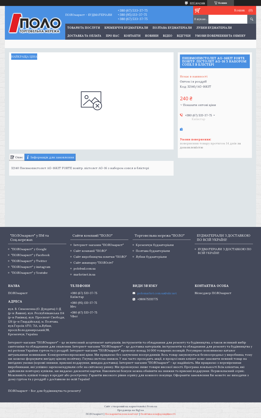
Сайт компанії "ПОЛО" (90, 251)
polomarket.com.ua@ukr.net (157, 293)
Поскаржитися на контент (122, 413)
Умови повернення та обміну (220, 36)
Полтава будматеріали (172, 28)
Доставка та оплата (84, 36)
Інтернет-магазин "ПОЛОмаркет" (98, 245)
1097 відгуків (197, 2)
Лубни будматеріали (214, 28)
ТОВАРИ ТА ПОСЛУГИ (83, 28)
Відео (167, 36)
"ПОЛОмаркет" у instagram (30, 267)
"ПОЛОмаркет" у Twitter (29, 261)
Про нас (112, 36)
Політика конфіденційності (157, 413)
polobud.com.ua (84, 268)
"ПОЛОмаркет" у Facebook (30, 255)
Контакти (132, 36)
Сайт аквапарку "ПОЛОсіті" (93, 263)
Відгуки (183, 36)
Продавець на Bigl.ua (130, 410)
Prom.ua (152, 406)
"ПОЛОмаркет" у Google (29, 249)
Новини (151, 36)
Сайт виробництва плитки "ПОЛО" (100, 257)
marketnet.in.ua (84, 274)
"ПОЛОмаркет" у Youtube (29, 273)
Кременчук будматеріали (126, 28)
